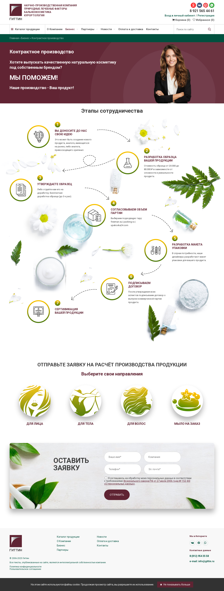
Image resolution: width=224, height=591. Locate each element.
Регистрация (206, 15)
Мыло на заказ (187, 423)
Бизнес (71, 29)
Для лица (34, 423)
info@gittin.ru (206, 561)
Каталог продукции (25, 29)
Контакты (152, 29)
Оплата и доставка (130, 29)
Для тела (85, 423)
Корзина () (181, 20)
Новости (108, 29)
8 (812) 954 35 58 (199, 556)
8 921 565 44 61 (202, 11)
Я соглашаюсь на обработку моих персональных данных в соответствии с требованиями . (147, 481)
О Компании (54, 29)
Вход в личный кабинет (180, 15)
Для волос (136, 423)
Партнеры (89, 29)
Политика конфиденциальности (25, 566)
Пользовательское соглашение (25, 569)
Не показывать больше (175, 584)
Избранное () (203, 20)
